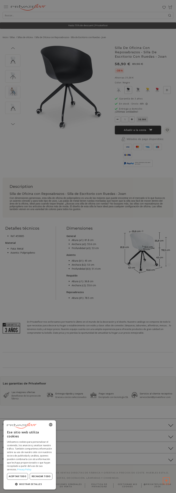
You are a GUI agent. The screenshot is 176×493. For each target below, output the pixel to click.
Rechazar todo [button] (41, 476)
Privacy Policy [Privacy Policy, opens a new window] (24, 469)
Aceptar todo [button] (17, 476)
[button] (29, 484)
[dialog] (29, 455)
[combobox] (50, 424)
